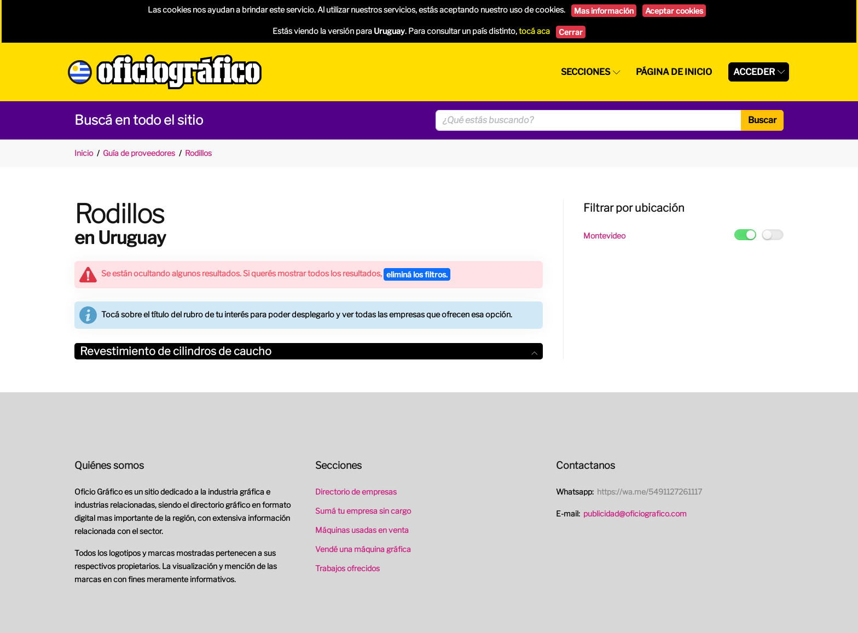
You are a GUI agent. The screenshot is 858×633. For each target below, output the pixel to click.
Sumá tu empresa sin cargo (363, 510)
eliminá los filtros (417, 274)
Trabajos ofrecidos (347, 568)
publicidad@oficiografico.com (635, 513)
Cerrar (571, 32)
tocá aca (534, 31)
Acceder (754, 72)
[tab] (308, 351)
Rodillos (198, 153)
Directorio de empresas (356, 491)
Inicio (83, 153)
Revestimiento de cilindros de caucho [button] (308, 351)
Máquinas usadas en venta (362, 530)
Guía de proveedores (139, 153)
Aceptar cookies (674, 10)
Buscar (762, 120)
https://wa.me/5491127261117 (649, 491)
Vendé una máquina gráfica (363, 549)
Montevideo (604, 235)
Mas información (604, 10)
